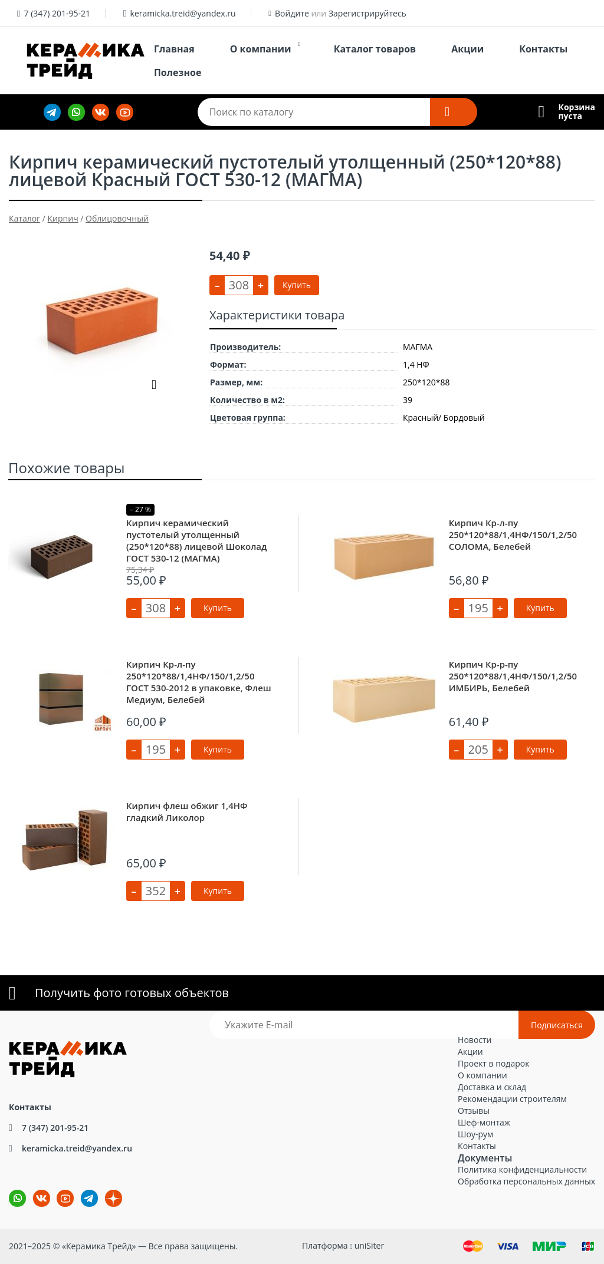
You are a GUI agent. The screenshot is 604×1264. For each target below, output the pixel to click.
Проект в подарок (493, 1063)
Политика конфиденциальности (522, 1169)
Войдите (292, 13)
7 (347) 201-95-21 (57, 13)
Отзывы (474, 1110)
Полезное (177, 72)
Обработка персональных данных (526, 1181)
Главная (174, 48)
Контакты (543, 48)
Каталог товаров (375, 48)
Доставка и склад (492, 1087)
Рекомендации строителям (512, 1098)
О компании (260, 48)
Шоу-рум (475, 1134)
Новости (474, 1039)
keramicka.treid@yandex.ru (183, 13)
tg (89, 1198)
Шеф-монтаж (484, 1122)
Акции (467, 48)
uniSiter (369, 1245)
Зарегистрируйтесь (367, 13)
